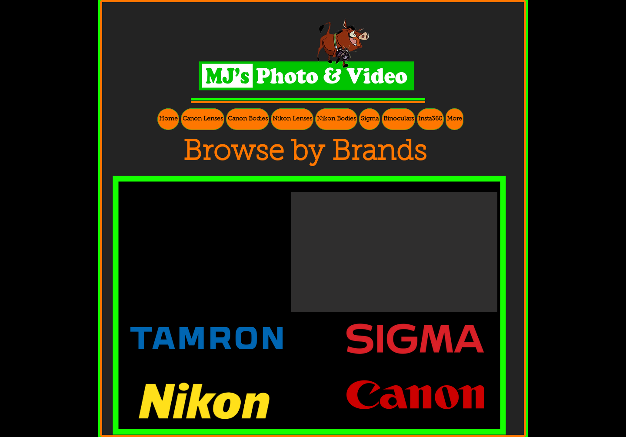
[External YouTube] (210, 256)
